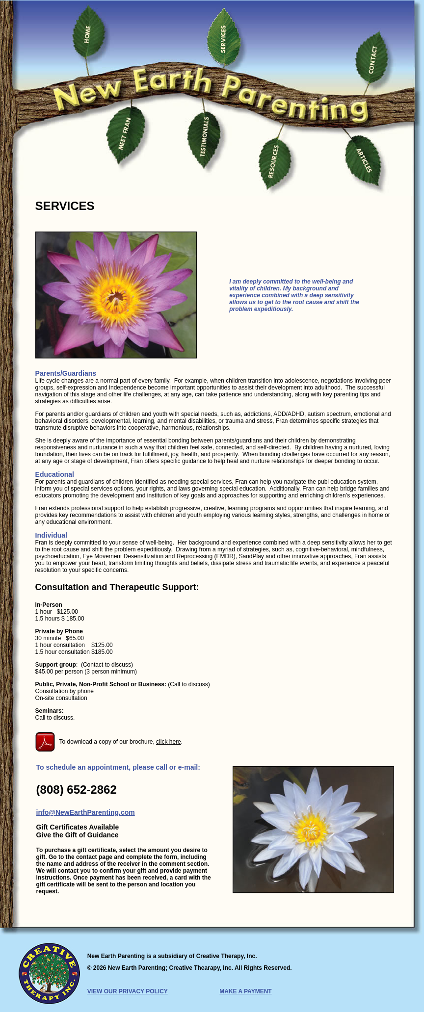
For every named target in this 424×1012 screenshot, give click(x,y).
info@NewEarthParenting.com (85, 812)
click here (168, 741)
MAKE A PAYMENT (245, 991)
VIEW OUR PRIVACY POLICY (127, 991)
